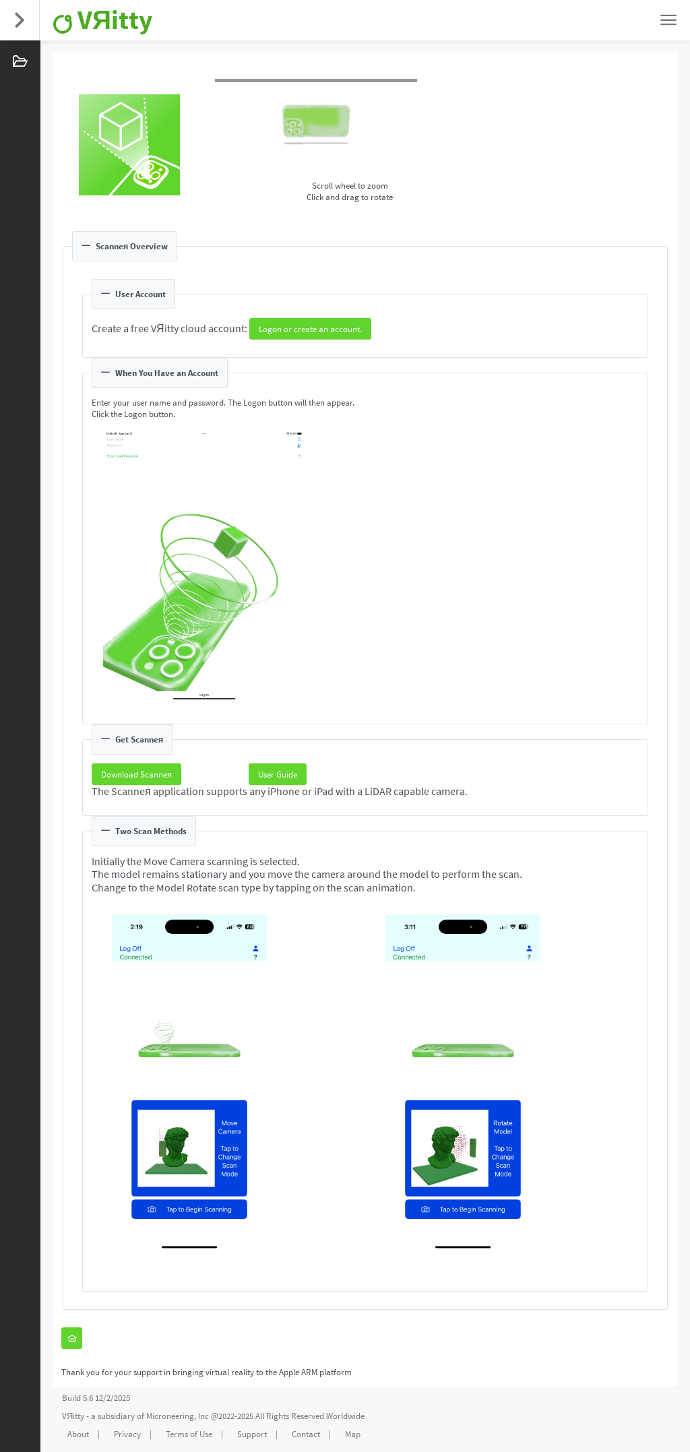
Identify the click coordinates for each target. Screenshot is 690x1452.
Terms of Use (189, 1434)
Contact (306, 1434)
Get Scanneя (132, 739)
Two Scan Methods (144, 831)
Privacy (127, 1434)
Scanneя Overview (125, 246)
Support (252, 1434)
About (78, 1434)
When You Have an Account (159, 373)
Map (352, 1434)
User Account (133, 294)
